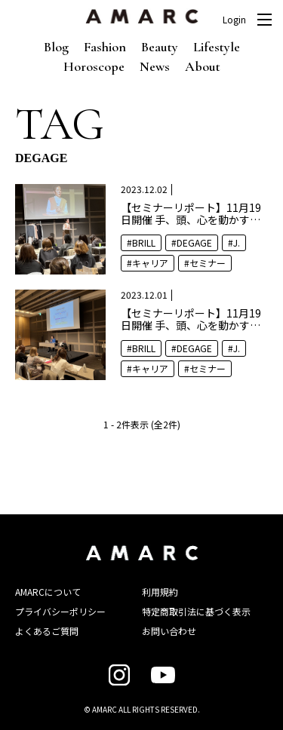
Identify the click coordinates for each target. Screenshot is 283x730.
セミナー (207, 262)
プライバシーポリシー (60, 611)
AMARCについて (48, 591)
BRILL (143, 242)
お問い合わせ (169, 630)
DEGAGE (194, 242)
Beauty (159, 46)
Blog (56, 46)
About (202, 66)
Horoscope (94, 66)
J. (236, 242)
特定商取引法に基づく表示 (196, 611)
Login (234, 19)
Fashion (105, 46)
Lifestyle (216, 46)
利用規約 (160, 591)
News (155, 66)
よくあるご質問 (46, 630)
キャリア (150, 262)
